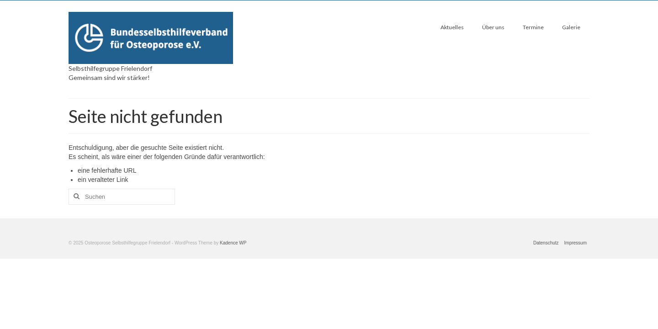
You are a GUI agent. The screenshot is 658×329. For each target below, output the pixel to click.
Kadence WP (233, 242)
